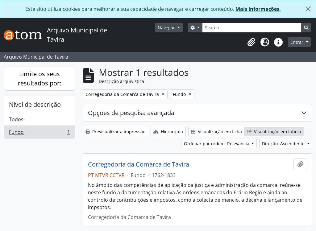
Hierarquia (168, 131)
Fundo (39, 133)
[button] (251, 42)
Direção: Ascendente (284, 143)
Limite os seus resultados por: (39, 78)
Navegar (167, 28)
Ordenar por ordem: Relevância (217, 143)
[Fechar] (308, 9)
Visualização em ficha (216, 131)
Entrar (297, 42)
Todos (16, 119)
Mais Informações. (258, 9)
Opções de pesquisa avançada (131, 113)
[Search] (251, 27)
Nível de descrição (35, 104)
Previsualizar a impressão (115, 131)
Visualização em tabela (274, 131)
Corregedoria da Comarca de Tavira (138, 164)
